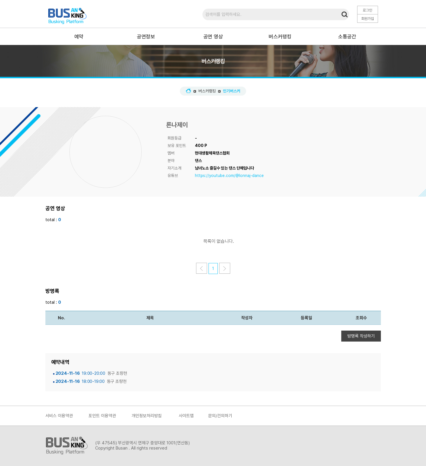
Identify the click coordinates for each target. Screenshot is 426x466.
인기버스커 (231, 91)
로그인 (367, 10)
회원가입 (367, 18)
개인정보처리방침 (147, 415)
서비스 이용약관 (59, 415)
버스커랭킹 (207, 91)
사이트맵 (186, 415)
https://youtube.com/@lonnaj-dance (229, 175)
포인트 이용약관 (102, 415)
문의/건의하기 (220, 415)
